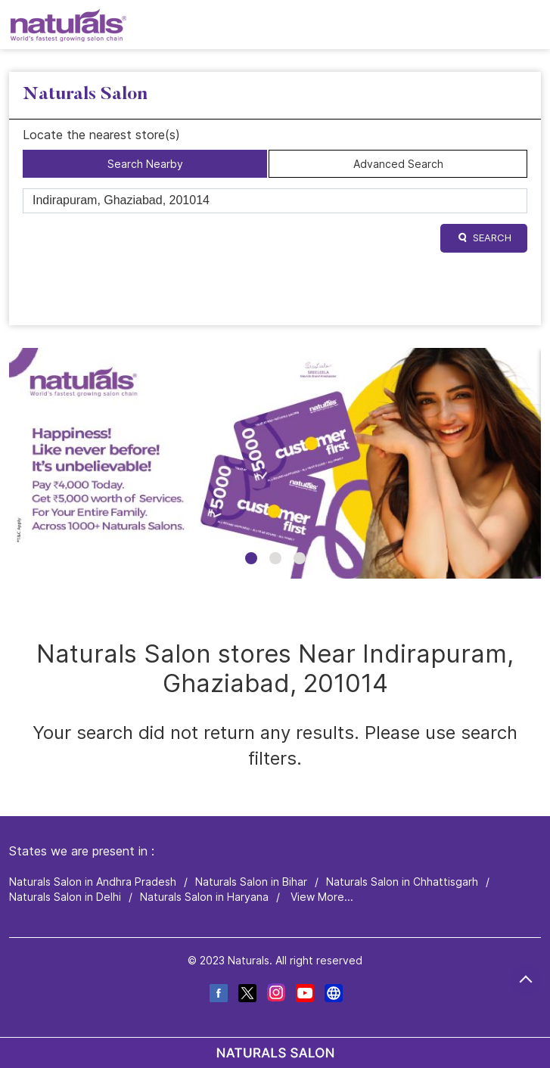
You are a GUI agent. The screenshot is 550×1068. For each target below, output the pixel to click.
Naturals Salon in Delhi (65, 896)
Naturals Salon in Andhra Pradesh (92, 882)
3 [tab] (300, 558)
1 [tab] (251, 558)
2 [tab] (275, 558)
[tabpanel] (275, 463)
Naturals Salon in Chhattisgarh (402, 882)
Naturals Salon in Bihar (251, 882)
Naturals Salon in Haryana (204, 896)
